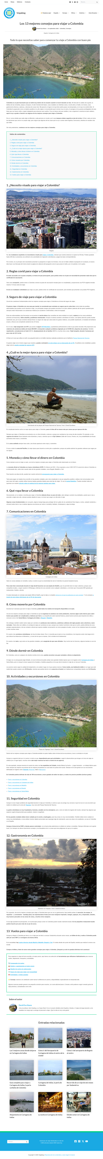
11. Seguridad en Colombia (18, 169)
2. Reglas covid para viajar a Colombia (22, 142)
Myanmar (32, 769)
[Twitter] (72, 2)
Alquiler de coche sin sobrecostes (20, 969)
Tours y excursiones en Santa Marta (18, 791)
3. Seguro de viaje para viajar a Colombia (23, 145)
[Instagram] (75, 2)
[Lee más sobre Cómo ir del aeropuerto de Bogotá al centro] (79, 1038)
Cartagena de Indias (53, 33)
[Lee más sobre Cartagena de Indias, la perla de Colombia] (50, 1070)
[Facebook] (70, 2)
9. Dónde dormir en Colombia (19, 163)
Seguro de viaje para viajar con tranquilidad (23, 972)
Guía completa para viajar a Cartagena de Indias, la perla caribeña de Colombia (20, 1085)
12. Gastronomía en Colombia (19, 172)
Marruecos (42, 769)
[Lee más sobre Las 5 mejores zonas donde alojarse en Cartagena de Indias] (22, 1038)
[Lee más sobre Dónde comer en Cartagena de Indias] (79, 1102)
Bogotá (46, 33)
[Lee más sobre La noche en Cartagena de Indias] (50, 1102)
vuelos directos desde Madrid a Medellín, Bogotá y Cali (36, 942)
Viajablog (21, 13)
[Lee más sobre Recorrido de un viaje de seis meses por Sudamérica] (79, 1070)
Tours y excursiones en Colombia (17, 779)
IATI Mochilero (46, 326)
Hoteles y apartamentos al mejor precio (22, 966)
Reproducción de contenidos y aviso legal (57, 1155)
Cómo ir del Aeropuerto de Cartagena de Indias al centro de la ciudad (51, 1053)
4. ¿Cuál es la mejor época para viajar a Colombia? (26, 148)
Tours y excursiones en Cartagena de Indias (20, 782)
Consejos (68, 28)
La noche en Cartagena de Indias (50, 1115)
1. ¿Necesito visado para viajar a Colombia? (24, 140)
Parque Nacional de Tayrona (81, 338)
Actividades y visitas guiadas (19, 974)
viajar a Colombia (48, 255)
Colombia (62, 28)
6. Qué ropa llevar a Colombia (19, 154)
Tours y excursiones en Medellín (17, 785)
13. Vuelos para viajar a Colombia (20, 175)
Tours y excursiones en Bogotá (17, 788)
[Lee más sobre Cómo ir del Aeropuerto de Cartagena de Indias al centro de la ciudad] (50, 1038)
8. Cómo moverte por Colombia (19, 160)
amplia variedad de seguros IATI (24, 345)
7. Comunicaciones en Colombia (20, 157)
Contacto (72, 1155)
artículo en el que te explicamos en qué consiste (69, 595)
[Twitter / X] (83, 1141)
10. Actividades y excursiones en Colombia (23, 166)
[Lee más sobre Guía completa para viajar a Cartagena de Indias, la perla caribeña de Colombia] (22, 1070)
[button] (60, 13)
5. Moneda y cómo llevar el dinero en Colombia (24, 151)
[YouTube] (77, 2)
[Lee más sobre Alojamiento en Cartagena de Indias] (22, 1102)
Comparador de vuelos (17, 963)
